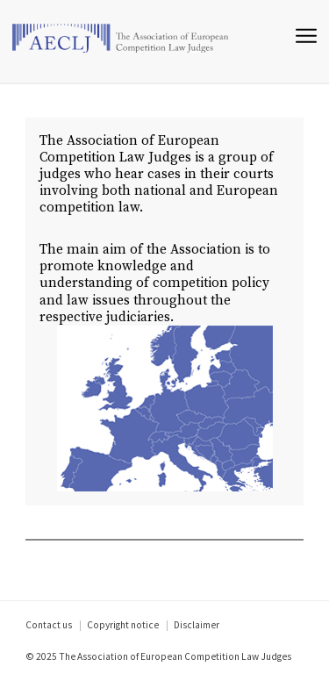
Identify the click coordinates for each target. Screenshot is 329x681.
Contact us (48, 625)
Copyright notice (123, 625)
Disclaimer (196, 625)
